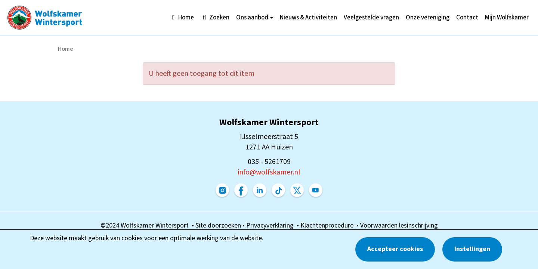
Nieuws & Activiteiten (308, 17)
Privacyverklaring (271, 225)
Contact (467, 17)
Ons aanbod (254, 17)
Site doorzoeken (218, 225)
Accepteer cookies (395, 249)
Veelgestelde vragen (371, 17)
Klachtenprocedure (328, 225)
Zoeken (215, 17)
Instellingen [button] (472, 249)
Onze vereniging (427, 17)
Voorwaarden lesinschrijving (399, 225)
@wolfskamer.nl (269, 172)
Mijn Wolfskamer (507, 17)
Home (182, 17)
